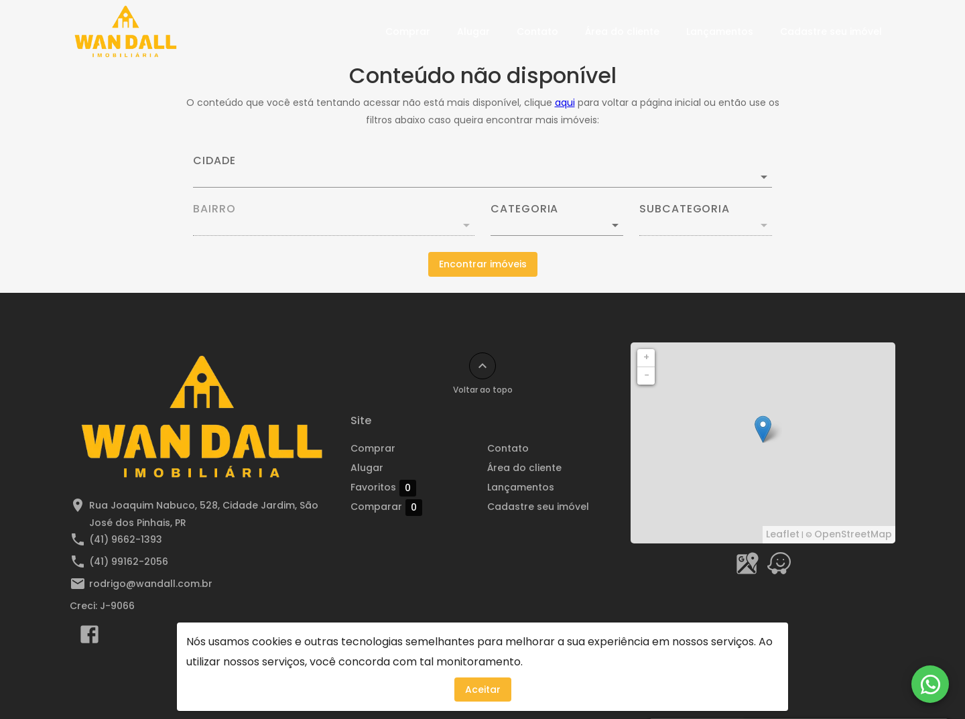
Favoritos (383, 488)
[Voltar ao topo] (482, 365)
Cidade (214, 160)
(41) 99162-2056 (128, 561)
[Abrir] (764, 177)
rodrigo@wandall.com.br (150, 583)
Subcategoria (684, 209)
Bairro (214, 209)
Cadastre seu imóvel (831, 31)
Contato (537, 31)
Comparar (386, 507)
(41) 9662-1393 (125, 539)
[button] (557, 225)
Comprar (407, 31)
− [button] (646, 375)
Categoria (524, 209)
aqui (565, 102)
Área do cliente (622, 31)
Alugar (473, 31)
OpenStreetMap (853, 534)
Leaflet (782, 534)
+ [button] (646, 357)
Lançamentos (719, 31)
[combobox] (482, 171)
